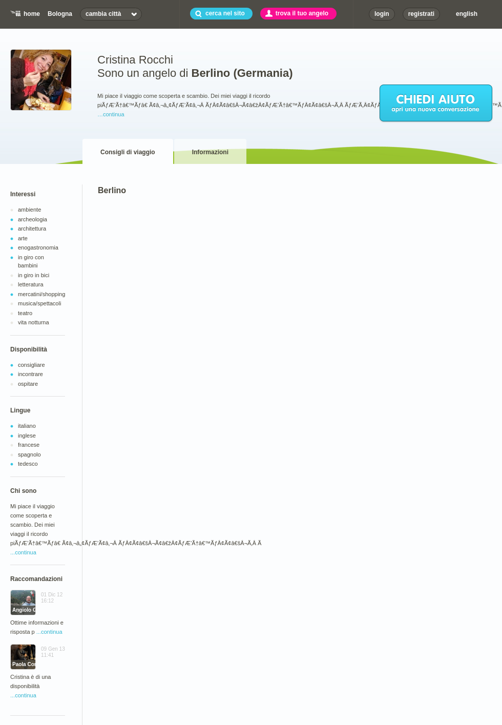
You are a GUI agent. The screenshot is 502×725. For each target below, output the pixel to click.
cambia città (103, 13)
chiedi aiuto (436, 103)
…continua (110, 114)
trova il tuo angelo (302, 13)
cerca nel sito (225, 13)
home (32, 13)
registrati (421, 13)
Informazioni (210, 152)
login (381, 13)
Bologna (60, 13)
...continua (23, 552)
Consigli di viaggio (127, 152)
